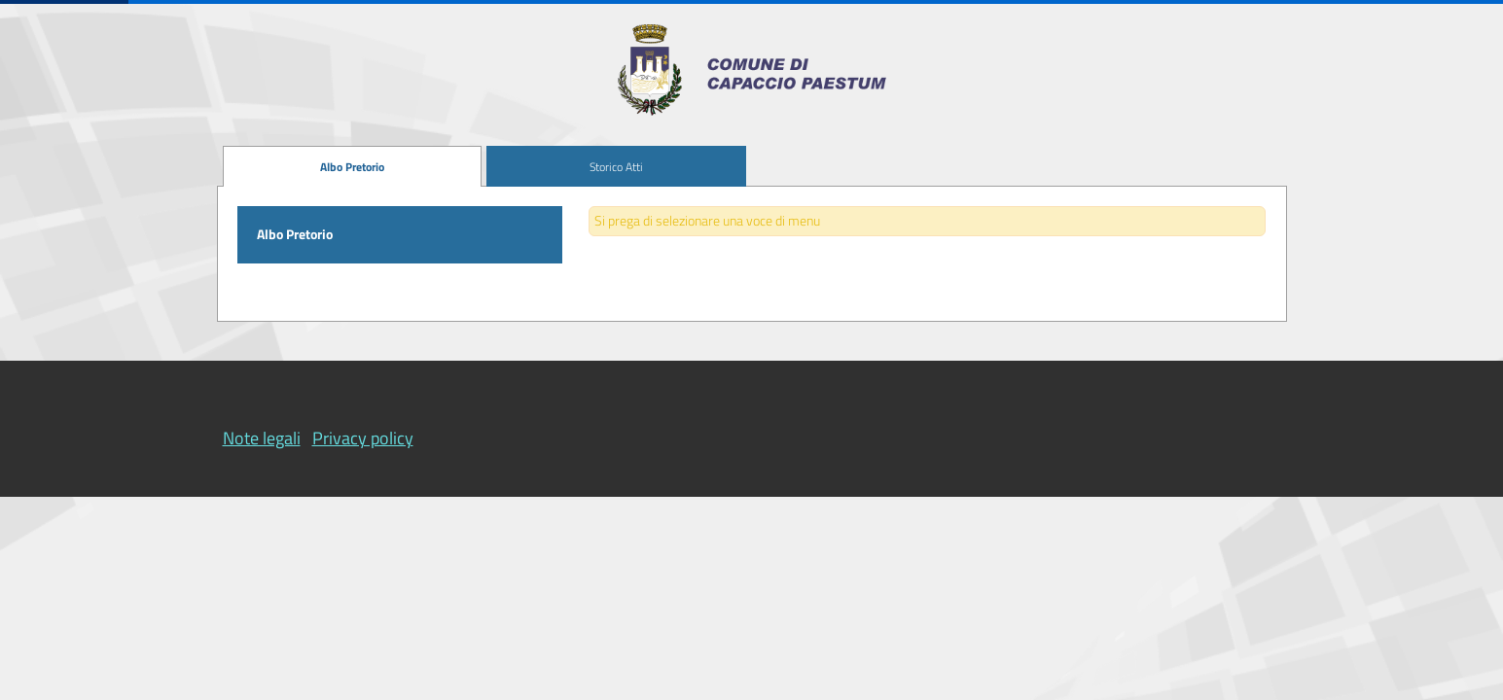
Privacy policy (362, 438)
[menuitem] (353, 167)
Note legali (262, 438)
